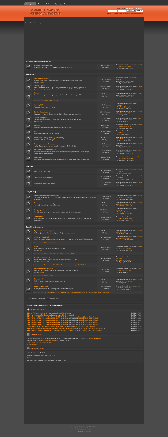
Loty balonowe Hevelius (50, 292)
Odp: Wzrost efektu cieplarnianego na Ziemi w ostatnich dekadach (50, 328)
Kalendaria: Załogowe (42, 171)
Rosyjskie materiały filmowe (66, 253)
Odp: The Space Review (124, 248)
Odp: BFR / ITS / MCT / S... (125, 218)
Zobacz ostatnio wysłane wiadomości (39, 342)
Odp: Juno (120, 145)
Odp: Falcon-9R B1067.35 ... (125, 113)
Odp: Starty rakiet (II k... (124, 88)
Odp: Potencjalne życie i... (124, 107)
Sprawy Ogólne (39, 86)
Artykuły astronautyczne (43, 65)
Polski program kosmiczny (44, 203)
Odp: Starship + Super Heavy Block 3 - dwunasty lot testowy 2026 (49, 330)
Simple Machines (92, 426)
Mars (35, 131)
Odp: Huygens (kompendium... (126, 81)
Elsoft (47, 261)
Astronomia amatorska (50, 243)
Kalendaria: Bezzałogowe (43, 177)
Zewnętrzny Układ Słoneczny (45, 144)
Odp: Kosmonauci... (123, 184)
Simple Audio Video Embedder (84, 428)
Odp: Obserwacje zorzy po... (125, 95)
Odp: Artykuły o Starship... (124, 66)
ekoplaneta (119, 105)
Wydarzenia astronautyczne (44, 231)
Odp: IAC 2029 (121, 232)
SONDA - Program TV (42, 257)
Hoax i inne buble (53, 253)
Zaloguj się (129, 8)
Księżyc (37, 125)
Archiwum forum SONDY (50, 265)
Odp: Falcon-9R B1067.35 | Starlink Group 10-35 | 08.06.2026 (47, 317)
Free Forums (88, 429)
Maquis (139, 157)
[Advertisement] (84, 42)
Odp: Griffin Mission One (124, 126)
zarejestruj (139, 8)
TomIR (41, 97)
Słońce (36, 93)
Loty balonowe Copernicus (95, 292)
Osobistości (38, 279)
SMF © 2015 (82, 426)
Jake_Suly (119, 210)
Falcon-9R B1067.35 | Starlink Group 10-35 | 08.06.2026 (45, 326)
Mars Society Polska (63, 292)
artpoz (139, 118)
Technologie (38, 216)
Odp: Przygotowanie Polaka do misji (39, 315)
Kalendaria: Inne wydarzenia (44, 184)
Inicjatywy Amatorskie (42, 237)
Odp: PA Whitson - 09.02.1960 (37, 313)
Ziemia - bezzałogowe (42, 112)
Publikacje (38, 157)
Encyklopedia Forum (41, 78)
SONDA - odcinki (62, 265)
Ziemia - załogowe (40, 118)
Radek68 (42, 82)
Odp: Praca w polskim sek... (125, 204)
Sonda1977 (119, 258)
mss (41, 121)
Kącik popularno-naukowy (43, 268)
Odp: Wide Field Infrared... (125, 151)
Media (36, 246)
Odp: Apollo (120, 171)
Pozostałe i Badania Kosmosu (45, 150)
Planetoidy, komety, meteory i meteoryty (49, 138)
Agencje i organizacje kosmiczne (46, 195)
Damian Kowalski (95, 338)
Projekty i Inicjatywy (41, 286)
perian (84, 330)
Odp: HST (120, 177)
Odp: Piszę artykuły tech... (124, 287)
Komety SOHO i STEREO (51, 100)
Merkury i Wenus (40, 105)
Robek (139, 268)
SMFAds (79, 429)
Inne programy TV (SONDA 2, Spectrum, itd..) (80, 265)
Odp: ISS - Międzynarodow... (125, 119)
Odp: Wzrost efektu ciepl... (125, 270)
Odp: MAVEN (121, 132)
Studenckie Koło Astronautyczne (78, 292)
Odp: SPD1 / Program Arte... (125, 197)
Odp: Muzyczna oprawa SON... (126, 260)
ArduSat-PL (106, 292)
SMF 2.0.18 (74, 426)
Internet (46, 253)
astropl (48, 89)
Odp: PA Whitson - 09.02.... (125, 281)
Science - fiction (48, 275)
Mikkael (139, 195)
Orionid (139, 65)
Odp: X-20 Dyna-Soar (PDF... (125, 158)
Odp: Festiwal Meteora (123, 238)
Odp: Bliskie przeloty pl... (124, 139)
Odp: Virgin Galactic (123, 212)
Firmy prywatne (39, 210)
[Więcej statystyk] (32, 344)
